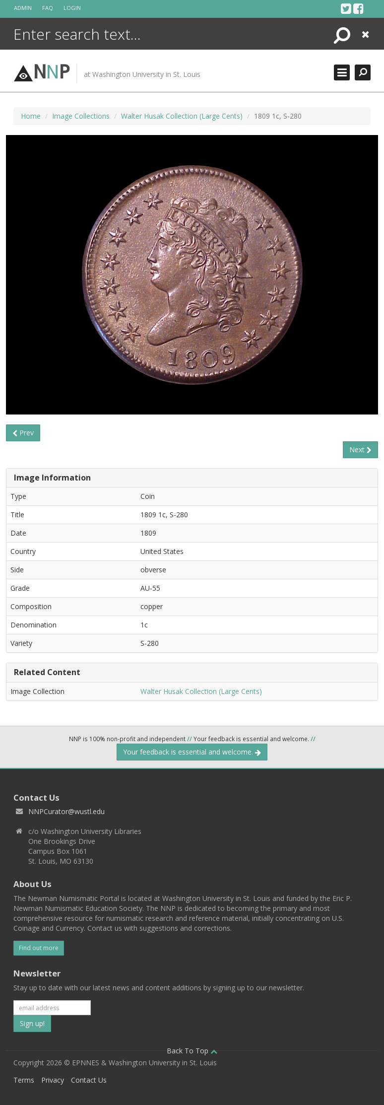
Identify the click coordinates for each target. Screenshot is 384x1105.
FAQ (47, 7)
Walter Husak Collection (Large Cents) (182, 116)
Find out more (39, 948)
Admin (23, 7)
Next (360, 449)
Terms (23, 1080)
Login (72, 7)
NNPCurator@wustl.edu (66, 811)
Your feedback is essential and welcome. (192, 752)
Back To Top (192, 1050)
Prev (23, 432)
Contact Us (89, 1080)
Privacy (52, 1080)
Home (31, 116)
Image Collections (81, 116)
